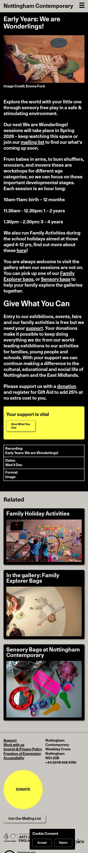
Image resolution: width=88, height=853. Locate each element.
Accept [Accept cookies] (42, 842)
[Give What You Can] (20, 426)
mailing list (32, 142)
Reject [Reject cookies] (63, 842)
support (34, 328)
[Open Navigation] (82, 4)
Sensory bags (55, 279)
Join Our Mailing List (24, 818)
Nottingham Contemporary (38, 6)
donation (66, 386)
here (21, 250)
